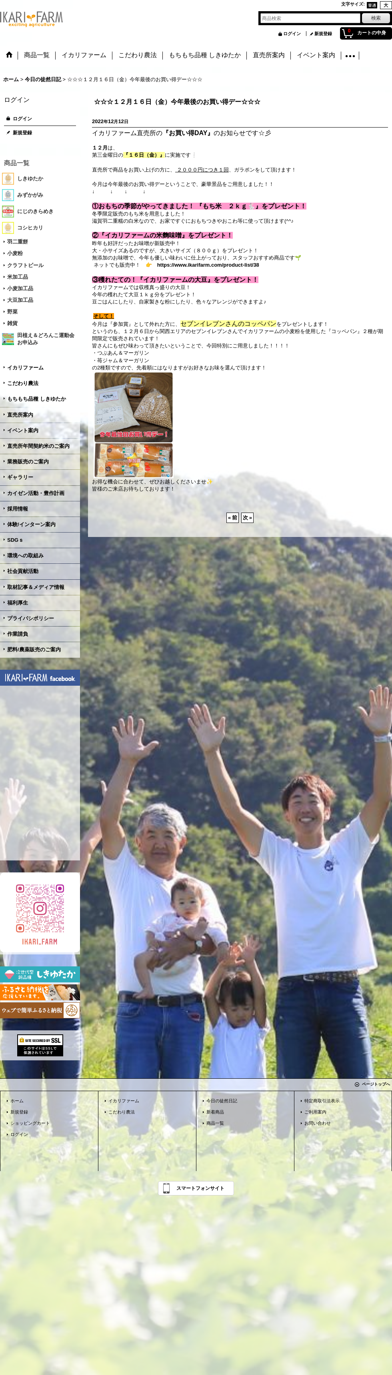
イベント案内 (22, 430)
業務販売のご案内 (28, 462)
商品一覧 (215, 1123)
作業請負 (17, 634)
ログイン (292, 33)
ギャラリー (20, 477)
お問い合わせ (317, 1123)
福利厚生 (17, 603)
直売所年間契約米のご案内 (38, 446)
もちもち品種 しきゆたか (36, 399)
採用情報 (17, 509)
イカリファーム (25, 368)
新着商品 (215, 1112)
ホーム (17, 1100)
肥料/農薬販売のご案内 (34, 650)
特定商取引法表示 (322, 1100)
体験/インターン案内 (31, 524)
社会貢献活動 (22, 571)
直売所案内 (20, 415)
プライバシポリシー (30, 618)
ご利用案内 (315, 1112)
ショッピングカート (30, 1123)
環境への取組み (25, 556)
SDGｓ (15, 540)
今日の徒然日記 (221, 1100)
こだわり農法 (22, 383)
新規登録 (323, 33)
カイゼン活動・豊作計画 (35, 493)
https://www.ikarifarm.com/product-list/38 (208, 265)
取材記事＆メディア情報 (35, 587)
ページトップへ (376, 1084)
